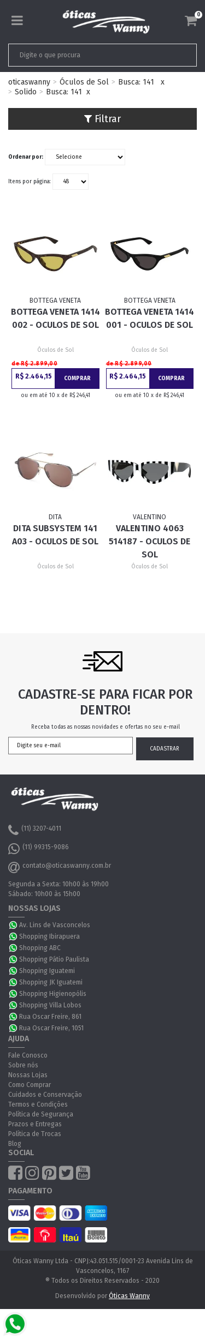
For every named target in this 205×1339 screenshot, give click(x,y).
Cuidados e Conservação (45, 1094)
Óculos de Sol (84, 82)
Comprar (77, 378)
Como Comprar (29, 1085)
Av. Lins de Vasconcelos (54, 925)
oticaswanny (29, 82)
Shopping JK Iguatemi (51, 982)
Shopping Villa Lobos (50, 1005)
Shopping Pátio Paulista (54, 959)
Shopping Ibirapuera (49, 936)
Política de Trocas (34, 1134)
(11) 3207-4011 (34, 830)
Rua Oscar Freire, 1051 (51, 1028)
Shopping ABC (40, 948)
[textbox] (84, 55)
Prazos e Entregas (35, 1124)
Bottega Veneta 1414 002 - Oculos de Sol (55, 318)
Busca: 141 (136, 82)
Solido (26, 92)
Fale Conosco (28, 1055)
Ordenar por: (25, 157)
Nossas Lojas (28, 1075)
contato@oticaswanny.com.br (59, 867)
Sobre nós (23, 1065)
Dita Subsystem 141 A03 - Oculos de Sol (55, 535)
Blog (14, 1144)
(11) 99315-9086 (38, 848)
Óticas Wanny (129, 1296)
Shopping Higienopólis (52, 994)
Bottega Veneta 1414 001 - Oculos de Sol (149, 318)
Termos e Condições (38, 1104)
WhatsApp (13, 925)
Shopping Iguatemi (47, 971)
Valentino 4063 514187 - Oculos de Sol (149, 541)
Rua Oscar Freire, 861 (50, 1016)
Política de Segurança (40, 1114)
